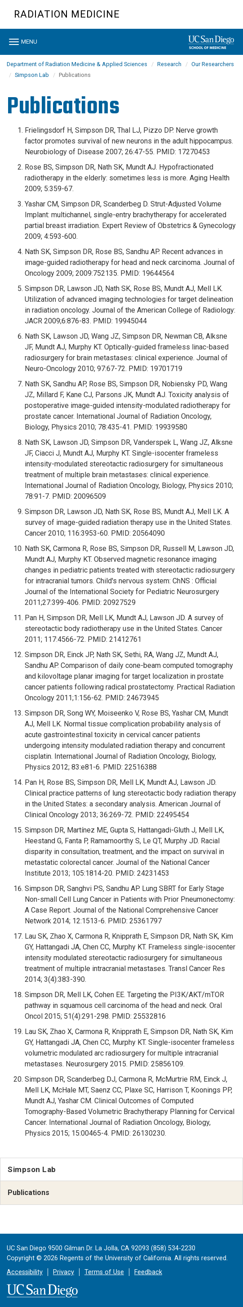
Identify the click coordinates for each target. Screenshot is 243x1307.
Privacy (63, 1272)
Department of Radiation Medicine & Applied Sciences (77, 64)
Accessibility (25, 1272)
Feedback (148, 1272)
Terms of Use (104, 1272)
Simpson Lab (32, 75)
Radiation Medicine (67, 14)
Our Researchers (212, 64)
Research (169, 64)
